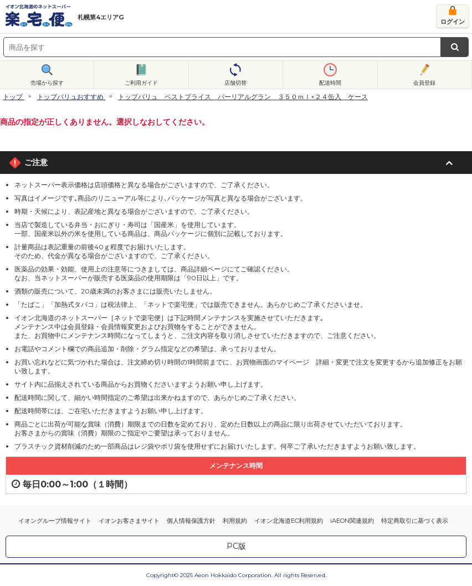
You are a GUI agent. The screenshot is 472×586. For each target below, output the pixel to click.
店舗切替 (235, 82)
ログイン (452, 21)
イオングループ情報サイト (54, 521)
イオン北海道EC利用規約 (288, 521)
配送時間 (330, 82)
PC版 (236, 546)
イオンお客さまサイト (129, 521)
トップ (13, 96)
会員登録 (424, 82)
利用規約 (235, 521)
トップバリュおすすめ (70, 96)
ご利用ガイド (141, 82)
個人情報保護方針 (191, 521)
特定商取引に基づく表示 (414, 521)
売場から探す (47, 82)
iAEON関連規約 (352, 521)
